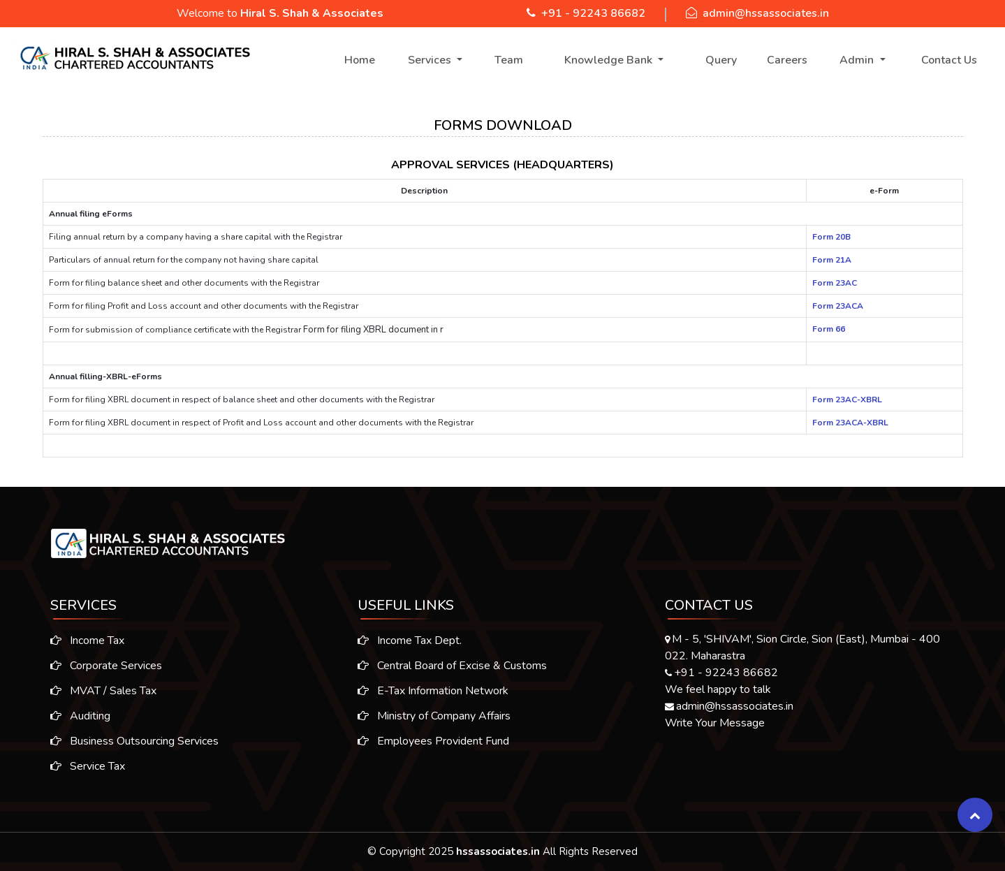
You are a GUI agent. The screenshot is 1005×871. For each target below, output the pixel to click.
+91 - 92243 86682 (593, 13)
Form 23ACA (837, 306)
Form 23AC (834, 282)
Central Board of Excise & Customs (452, 674)
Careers (787, 60)
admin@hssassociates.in (766, 13)
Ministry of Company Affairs (434, 725)
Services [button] (431, 60)
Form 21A (831, 259)
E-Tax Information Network (433, 700)
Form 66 (828, 329)
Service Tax (78, 766)
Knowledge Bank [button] (609, 60)
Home (359, 60)
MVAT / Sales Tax (94, 690)
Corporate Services (97, 665)
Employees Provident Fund (433, 750)
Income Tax (78, 640)
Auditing (71, 716)
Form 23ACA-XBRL (850, 422)
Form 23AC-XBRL (847, 399)
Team (508, 60)
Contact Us (949, 60)
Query (721, 60)
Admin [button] (857, 60)
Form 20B (831, 236)
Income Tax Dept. (410, 649)
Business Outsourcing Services (125, 741)
